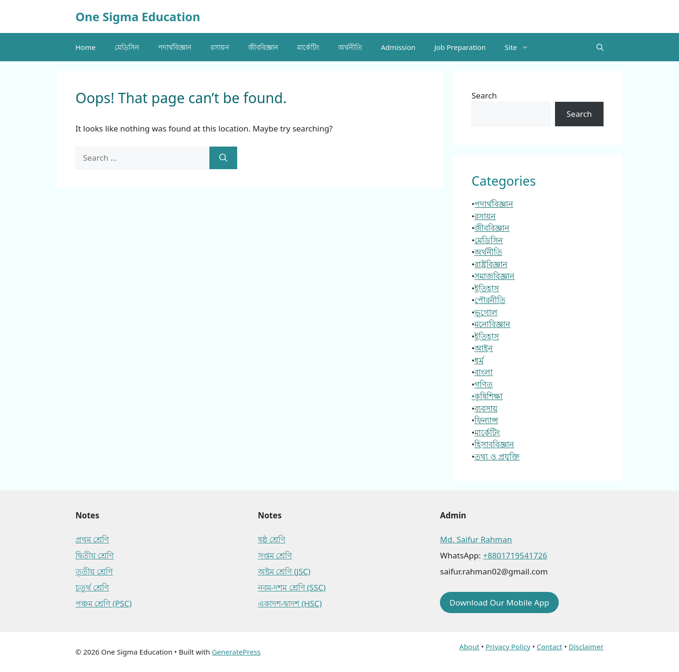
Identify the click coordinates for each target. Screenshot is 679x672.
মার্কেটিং (308, 47)
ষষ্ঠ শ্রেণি (271, 539)
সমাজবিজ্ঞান (494, 275)
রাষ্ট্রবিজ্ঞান (490, 264)
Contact (549, 646)
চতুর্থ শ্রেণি (92, 587)
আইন (483, 348)
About (469, 646)
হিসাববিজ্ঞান (494, 444)
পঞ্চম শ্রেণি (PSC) (103, 603)
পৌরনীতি (489, 300)
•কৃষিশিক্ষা (487, 396)
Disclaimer (586, 646)
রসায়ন (219, 47)
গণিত (483, 384)
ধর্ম (478, 360)
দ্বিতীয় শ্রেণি (94, 555)
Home (85, 47)
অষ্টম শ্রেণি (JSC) (284, 571)
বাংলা (483, 372)
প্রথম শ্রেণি (92, 539)
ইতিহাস (486, 288)
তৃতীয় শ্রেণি (94, 571)
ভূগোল (485, 312)
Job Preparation (460, 47)
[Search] (223, 158)
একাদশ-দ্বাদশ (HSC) (290, 603)
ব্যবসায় (485, 408)
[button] (600, 47)
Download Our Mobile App (499, 602)
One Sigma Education (137, 16)
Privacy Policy (508, 646)
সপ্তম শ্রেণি (275, 555)
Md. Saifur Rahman (476, 539)
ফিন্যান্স (486, 420)
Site (521, 47)
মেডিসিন (127, 47)
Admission (398, 47)
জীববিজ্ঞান (263, 47)
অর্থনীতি (350, 47)
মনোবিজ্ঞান (492, 324)
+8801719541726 (515, 555)
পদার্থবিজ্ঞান (174, 47)
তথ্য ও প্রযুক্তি (497, 456)
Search (484, 95)
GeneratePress (236, 651)
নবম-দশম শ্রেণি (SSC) (292, 587)
